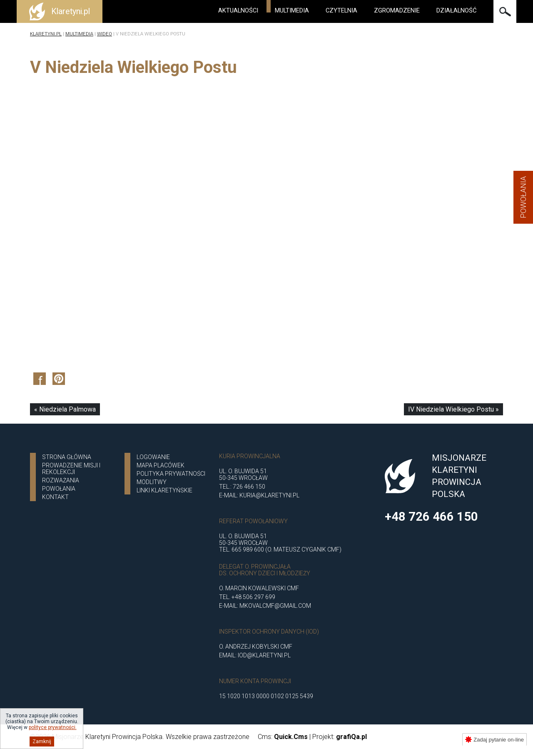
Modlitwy (152, 482)
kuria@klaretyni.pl (269, 495)
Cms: (283, 737)
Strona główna (66, 457)
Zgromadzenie (397, 10)
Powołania (523, 197)
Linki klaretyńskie (164, 490)
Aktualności (238, 10)
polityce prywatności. (53, 727)
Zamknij (41, 741)
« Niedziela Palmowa (65, 409)
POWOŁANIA (58, 488)
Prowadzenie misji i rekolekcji (71, 468)
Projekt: (339, 737)
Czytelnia (341, 10)
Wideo (104, 34)
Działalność (456, 10)
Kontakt (55, 497)
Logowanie (153, 457)
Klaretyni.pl (46, 34)
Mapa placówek (160, 465)
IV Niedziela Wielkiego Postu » (453, 409)
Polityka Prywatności (171, 473)
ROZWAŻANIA (60, 480)
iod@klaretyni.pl (264, 655)
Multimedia (292, 10)
